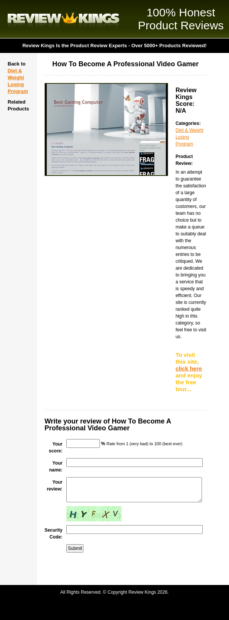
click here (189, 368)
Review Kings (63, 19)
